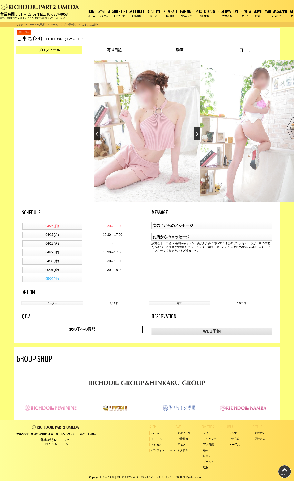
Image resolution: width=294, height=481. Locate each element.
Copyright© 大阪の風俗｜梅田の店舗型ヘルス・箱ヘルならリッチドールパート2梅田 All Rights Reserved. (147, 477)
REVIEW (245, 13)
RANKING (186, 13)
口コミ (207, 456)
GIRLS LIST (119, 13)
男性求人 (260, 438)
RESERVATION (227, 13)
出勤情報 (183, 438)
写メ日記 (208, 444)
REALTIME (153, 13)
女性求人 (260, 433)
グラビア (208, 461)
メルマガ (234, 433)
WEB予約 (212, 331)
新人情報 (183, 450)
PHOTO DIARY (205, 13)
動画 (205, 450)
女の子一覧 (70, 24)
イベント (208, 433)
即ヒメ (182, 444)
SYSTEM (103, 13)
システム (156, 438)
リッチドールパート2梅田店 (30, 24)
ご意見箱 (234, 438)
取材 (205, 467)
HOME (91, 13)
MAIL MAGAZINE (276, 13)
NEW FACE (170, 13)
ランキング (209, 438)
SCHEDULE (136, 13)
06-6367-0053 (57, 14)
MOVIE (257, 13)
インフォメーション (163, 450)
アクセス (156, 444)
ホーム (54, 24)
